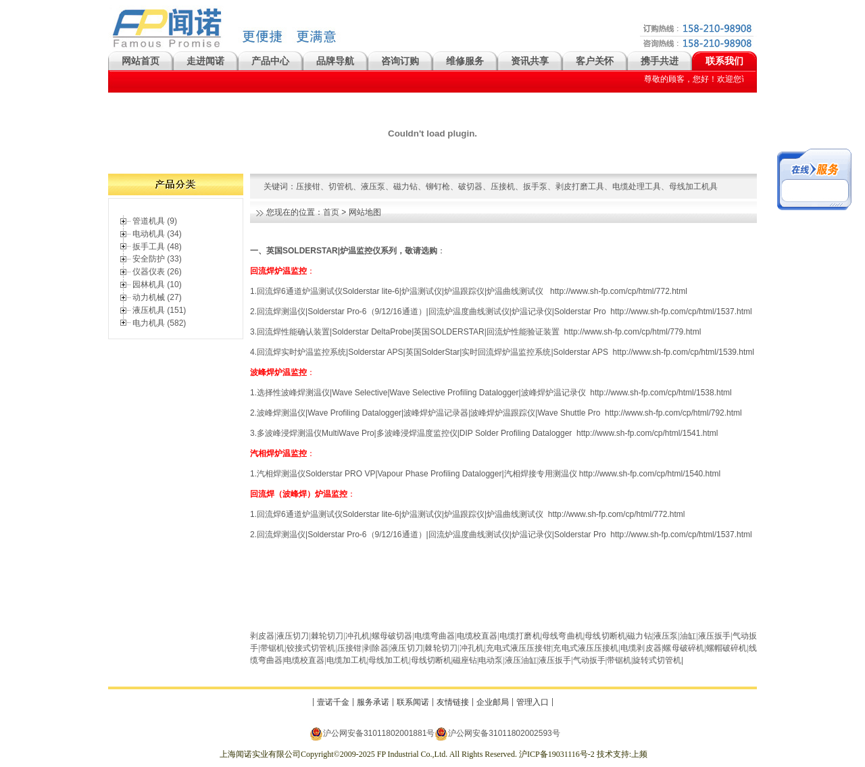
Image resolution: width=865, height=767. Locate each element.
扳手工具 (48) (157, 246)
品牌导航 (335, 60)
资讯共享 (530, 60)
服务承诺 (373, 702)
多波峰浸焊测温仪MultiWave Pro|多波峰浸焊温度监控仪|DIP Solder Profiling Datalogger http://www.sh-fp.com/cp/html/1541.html (487, 433)
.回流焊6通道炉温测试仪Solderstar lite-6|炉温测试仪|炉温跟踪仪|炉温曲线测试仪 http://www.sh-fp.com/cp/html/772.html (470, 514)
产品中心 (270, 60)
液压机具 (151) (159, 310)
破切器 (470, 186)
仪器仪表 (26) (157, 271)
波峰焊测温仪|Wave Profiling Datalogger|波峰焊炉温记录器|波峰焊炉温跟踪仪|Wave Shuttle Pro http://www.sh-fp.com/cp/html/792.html (499, 413)
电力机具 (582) (159, 323)
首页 (331, 212)
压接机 (503, 186)
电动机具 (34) (157, 234)
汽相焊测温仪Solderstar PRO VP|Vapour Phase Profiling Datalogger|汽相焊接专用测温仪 (417, 473)
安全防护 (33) (157, 259)
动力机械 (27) (157, 297)
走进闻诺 (205, 60)
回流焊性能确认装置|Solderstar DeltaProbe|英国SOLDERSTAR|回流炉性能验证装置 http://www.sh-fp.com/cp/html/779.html (479, 332)
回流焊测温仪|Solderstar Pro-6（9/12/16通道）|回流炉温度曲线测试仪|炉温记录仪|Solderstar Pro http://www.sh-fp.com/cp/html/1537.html (504, 311)
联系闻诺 (413, 702)
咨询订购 (400, 60)
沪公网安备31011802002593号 (497, 733)
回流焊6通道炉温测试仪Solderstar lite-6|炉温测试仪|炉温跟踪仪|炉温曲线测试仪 (402, 291)
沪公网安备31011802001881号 (372, 733)
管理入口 (532, 702)
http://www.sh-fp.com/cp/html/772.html (618, 291)
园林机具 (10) (157, 284)
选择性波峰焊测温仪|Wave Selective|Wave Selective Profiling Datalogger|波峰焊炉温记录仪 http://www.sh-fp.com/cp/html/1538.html (494, 392)
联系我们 (724, 60)
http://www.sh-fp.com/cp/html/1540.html (649, 473)
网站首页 (140, 60)
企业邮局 (492, 702)
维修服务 (465, 60)
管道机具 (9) (154, 221)
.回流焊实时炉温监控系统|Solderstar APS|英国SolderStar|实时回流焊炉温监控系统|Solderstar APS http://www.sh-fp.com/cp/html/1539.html (504, 352)
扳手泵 (535, 186)
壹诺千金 (333, 702)
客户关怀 (595, 60)
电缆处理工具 (636, 186)
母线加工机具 (693, 186)
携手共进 (659, 60)
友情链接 (453, 702)
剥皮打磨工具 (579, 186)
